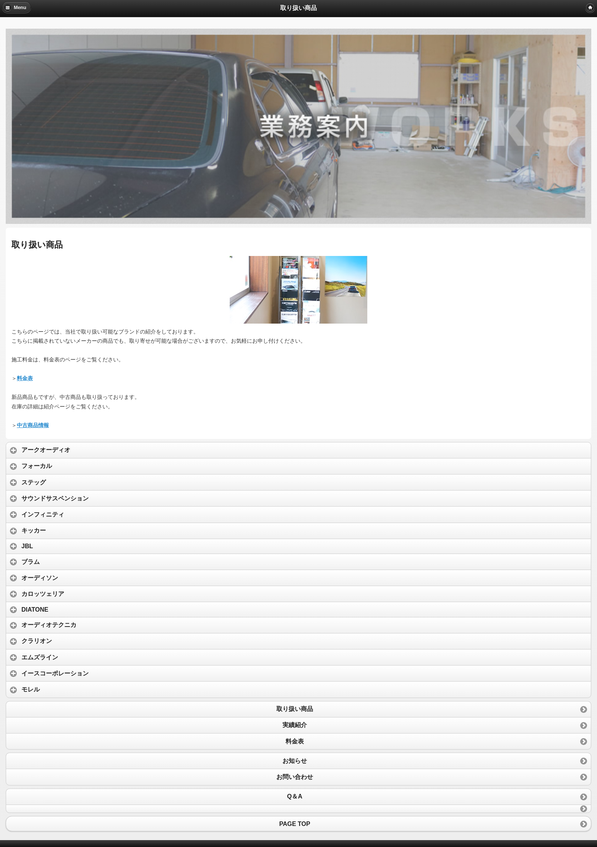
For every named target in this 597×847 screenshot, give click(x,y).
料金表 (25, 378)
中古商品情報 (33, 425)
